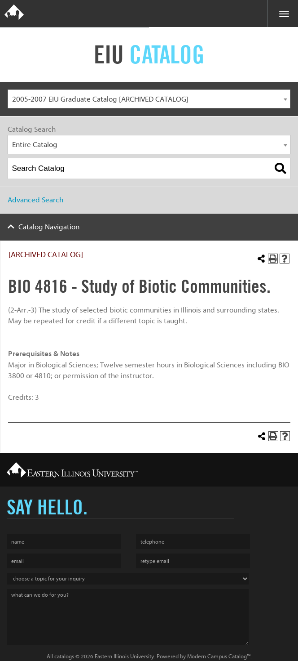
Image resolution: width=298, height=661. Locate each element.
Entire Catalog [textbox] (34, 144)
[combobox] (149, 99)
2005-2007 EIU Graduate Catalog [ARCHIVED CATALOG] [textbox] (100, 99)
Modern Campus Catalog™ (218, 656)
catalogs (64, 656)
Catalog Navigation (48, 227)
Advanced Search (35, 200)
